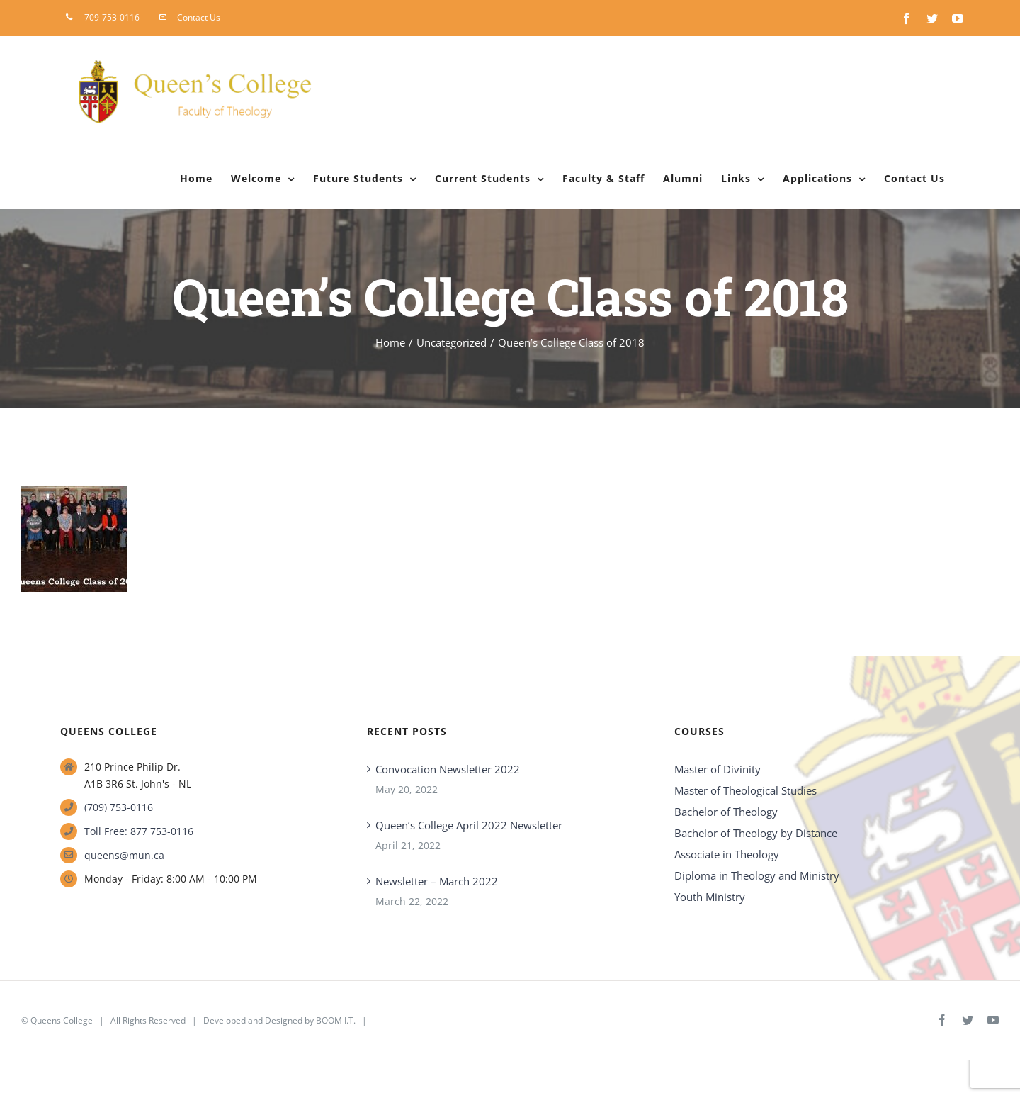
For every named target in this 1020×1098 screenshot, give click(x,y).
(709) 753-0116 (118, 807)
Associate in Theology (726, 854)
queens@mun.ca (124, 855)
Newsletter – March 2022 (436, 881)
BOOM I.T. (336, 1020)
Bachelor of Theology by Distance (755, 833)
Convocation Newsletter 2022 (447, 769)
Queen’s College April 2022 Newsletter (468, 825)
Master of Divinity (717, 769)
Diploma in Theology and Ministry (756, 875)
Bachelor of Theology (726, 812)
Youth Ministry (709, 897)
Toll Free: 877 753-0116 (138, 831)
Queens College (61, 1020)
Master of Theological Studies (745, 790)
